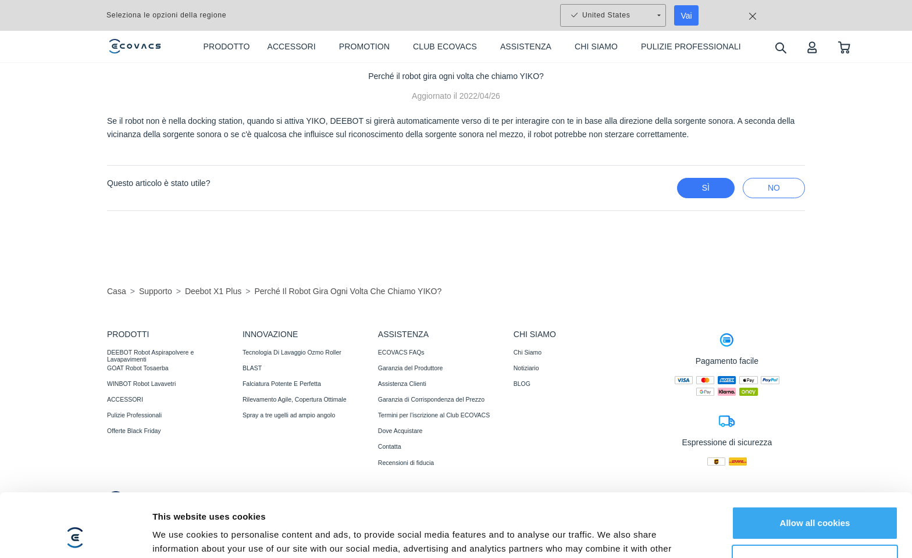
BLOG (522, 383)
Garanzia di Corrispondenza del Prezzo (431, 399)
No (774, 187)
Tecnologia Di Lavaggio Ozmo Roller (292, 352)
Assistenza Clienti (402, 383)
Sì (706, 187)
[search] (780, 47)
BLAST (252, 367)
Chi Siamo (528, 352)
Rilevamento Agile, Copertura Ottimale (295, 399)
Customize (815, 501)
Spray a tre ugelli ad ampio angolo (289, 415)
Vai (686, 15)
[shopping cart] (844, 47)
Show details (179, 535)
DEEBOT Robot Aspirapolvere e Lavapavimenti (150, 356)
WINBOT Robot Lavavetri (141, 383)
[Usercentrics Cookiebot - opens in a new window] (75, 535)
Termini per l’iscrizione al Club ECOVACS (434, 415)
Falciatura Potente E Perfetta (282, 383)
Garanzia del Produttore (410, 367)
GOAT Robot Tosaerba (138, 367)
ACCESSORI (125, 399)
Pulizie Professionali (134, 415)
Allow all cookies (815, 463)
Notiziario (526, 367)
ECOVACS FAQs (401, 352)
